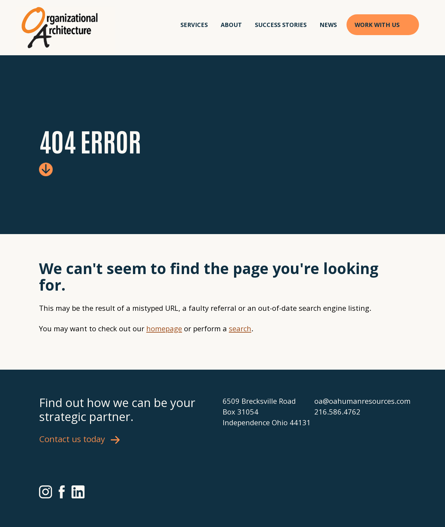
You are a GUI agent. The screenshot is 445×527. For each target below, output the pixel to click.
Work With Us (377, 25)
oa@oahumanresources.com (360, 401)
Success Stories (281, 25)
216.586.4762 (337, 411)
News (328, 25)
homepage (164, 328)
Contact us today (72, 439)
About (231, 25)
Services (194, 25)
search (240, 328)
